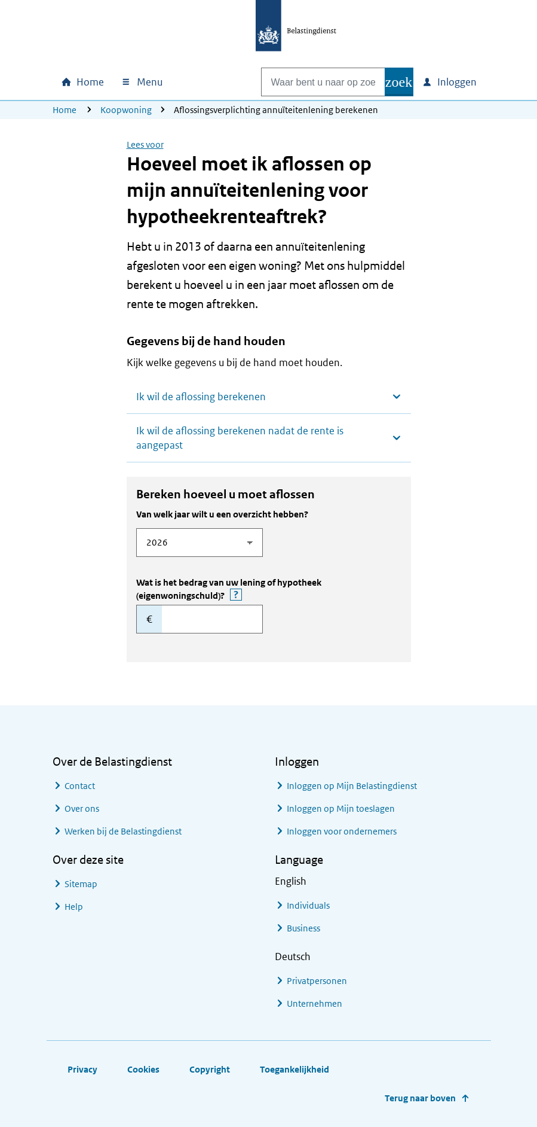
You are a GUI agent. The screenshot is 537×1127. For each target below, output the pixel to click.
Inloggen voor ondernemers (342, 831)
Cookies (143, 1069)
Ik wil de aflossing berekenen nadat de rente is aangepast (239, 438)
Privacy (82, 1069)
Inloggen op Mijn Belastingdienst (352, 785)
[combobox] (310, 82)
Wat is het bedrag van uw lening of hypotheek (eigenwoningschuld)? (236, 589)
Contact (80, 785)
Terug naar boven (420, 1098)
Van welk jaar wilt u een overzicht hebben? (222, 514)
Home (64, 109)
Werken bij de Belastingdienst (123, 831)
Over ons (82, 808)
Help (74, 906)
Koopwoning (126, 109)
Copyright (209, 1069)
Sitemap (81, 884)
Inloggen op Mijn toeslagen (341, 808)
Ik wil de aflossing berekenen (201, 396)
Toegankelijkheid (294, 1069)
